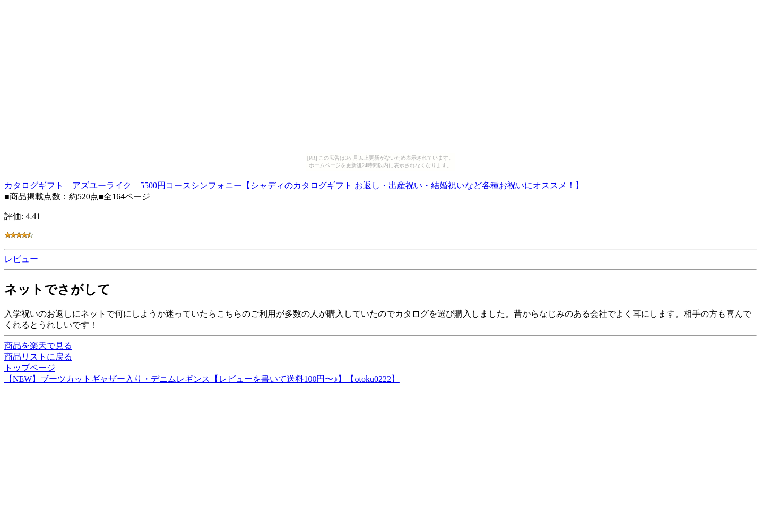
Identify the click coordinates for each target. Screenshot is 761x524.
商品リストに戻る (38, 356)
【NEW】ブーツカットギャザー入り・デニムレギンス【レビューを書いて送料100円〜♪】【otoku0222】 (202, 378)
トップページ (29, 367)
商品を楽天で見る (38, 345)
